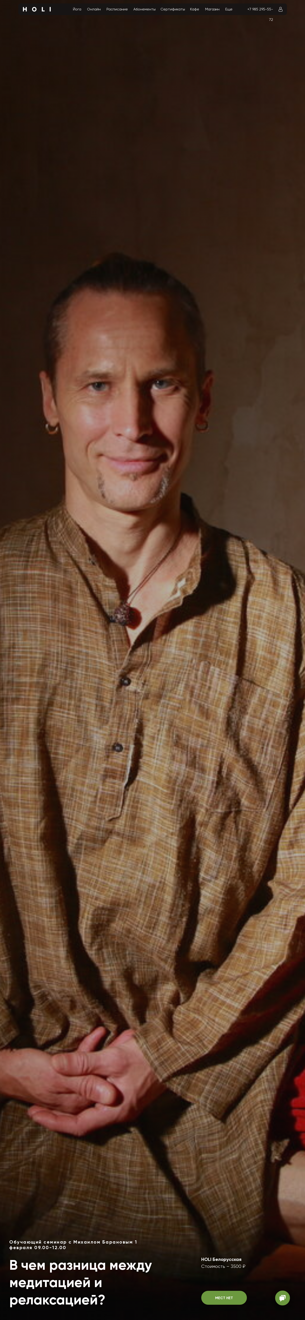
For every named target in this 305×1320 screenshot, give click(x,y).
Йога (77, 9)
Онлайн (94, 9)
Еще (229, 9)
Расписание (117, 9)
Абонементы (144, 9)
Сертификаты (172, 9)
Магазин (212, 9)
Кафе (194, 9)
